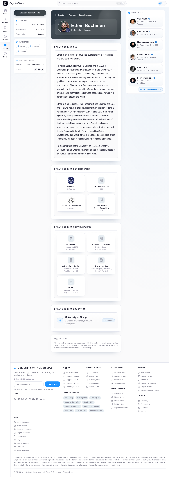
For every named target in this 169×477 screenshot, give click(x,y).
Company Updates (23, 429)
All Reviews (144, 373)
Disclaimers (20, 436)
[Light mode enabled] (162, 3)
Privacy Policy (78, 457)
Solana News (118, 383)
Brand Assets (20, 426)
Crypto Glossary (22, 433)
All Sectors (92, 373)
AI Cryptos (92, 376)
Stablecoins (92, 387)
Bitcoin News (118, 373)
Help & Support (21, 443)
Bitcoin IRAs (144, 380)
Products (143, 408)
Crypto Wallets (145, 387)
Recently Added (71, 387)
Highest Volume (70, 383)
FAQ (17, 440)
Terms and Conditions (61, 457)
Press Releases (21, 450)
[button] (5, 55)
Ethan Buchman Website (30, 13)
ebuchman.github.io (35, 64)
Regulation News (119, 408)
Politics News (118, 404)
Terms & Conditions (53, 472)
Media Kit (19, 447)
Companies (144, 404)
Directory (143, 401)
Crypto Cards (145, 376)
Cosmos (40, 34)
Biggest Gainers (71, 376)
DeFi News (117, 394)
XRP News (117, 380)
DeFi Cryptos (93, 380)
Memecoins (92, 383)
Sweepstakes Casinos (148, 390)
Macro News (117, 397)
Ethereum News (119, 376)
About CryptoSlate (22, 422)
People (142, 411)
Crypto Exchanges (147, 383)
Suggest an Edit (60, 339)
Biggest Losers (70, 380)
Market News (118, 401)
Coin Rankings (70, 373)
